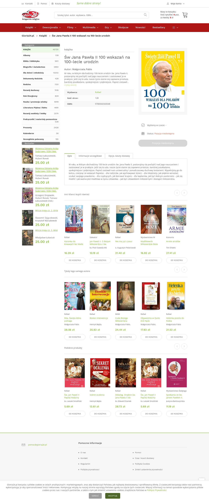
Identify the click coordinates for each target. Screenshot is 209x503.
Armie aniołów (173, 241)
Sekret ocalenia (97, 394)
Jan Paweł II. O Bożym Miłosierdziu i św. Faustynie (100, 244)
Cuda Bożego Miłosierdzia (121, 319)
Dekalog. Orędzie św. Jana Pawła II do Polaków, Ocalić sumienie (125, 398)
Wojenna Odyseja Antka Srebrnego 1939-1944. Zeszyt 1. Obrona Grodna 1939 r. (47, 153)
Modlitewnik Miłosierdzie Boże (149, 242)
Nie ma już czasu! (123, 241)
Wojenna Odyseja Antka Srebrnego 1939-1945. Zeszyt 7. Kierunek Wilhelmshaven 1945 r (46, 192)
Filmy (70, 27)
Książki (29, 27)
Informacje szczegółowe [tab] (90, 155)
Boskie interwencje (99, 318)
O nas (83, 452)
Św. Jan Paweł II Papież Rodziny (71, 396)
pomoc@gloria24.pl (37, 444)
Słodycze (123, 27)
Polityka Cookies (142, 464)
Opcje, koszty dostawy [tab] (119, 155)
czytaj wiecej (70, 85)
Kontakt (84, 458)
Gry (107, 27)
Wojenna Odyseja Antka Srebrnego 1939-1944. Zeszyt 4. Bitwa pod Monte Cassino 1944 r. (46, 172)
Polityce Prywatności (157, 490)
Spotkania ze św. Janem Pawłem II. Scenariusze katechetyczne (174, 398)
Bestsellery (159, 27)
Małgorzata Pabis (82, 69)
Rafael (98, 92)
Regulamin (85, 464)
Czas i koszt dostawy (144, 458)
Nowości (140, 27)
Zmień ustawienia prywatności (149, 469)
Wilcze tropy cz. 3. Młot (46, 230)
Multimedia (89, 27)
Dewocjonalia (50, 27)
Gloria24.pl (28, 35)
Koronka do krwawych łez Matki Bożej (73, 244)
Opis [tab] (69, 155)
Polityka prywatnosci (90, 469)
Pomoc (138, 452)
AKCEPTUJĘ (112, 496)
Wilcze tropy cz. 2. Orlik (46, 210)
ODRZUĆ (95, 496)
